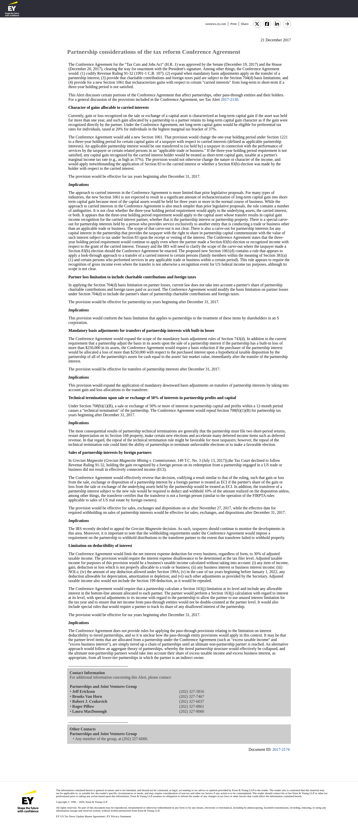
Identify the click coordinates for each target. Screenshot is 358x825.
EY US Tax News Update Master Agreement (80, 816)
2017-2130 (229, 99)
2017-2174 (281, 749)
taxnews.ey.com (216, 24)
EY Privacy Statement (119, 816)
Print (233, 24)
